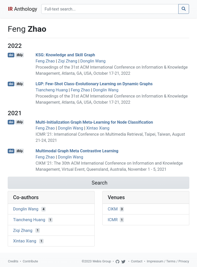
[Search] (110, 9)
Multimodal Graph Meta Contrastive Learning (77, 150)
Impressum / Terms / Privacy (168, 261)
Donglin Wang (93, 61)
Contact (137, 261)
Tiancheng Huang (52, 90)
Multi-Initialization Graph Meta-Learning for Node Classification (94, 122)
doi (11, 55)
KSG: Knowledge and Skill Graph (65, 54)
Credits (13, 261)
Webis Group (101, 261)
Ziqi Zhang (67, 61)
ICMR (113, 219)
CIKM (113, 209)
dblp (20, 55)
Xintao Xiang (97, 128)
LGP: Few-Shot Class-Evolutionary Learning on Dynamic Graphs (94, 83)
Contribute (30, 261)
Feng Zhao (45, 61)
